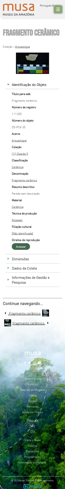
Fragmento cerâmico (24, 180)
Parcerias (32, 406)
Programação (32, 457)
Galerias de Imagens (32, 390)
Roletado (17, 220)
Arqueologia (22, 46)
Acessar (21, 246)
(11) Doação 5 (20, 153)
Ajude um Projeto (32, 412)
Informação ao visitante (32, 462)
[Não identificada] (22, 233)
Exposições (32, 451)
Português (45, 5)
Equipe (32, 401)
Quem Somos (33, 378)
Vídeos (33, 395)
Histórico (32, 384)
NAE (32, 426)
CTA (32, 431)
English (56, 5)
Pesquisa (32, 420)
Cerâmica (17, 167)
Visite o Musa (33, 440)
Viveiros (32, 445)
